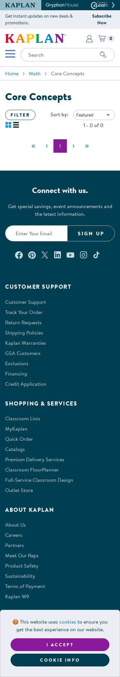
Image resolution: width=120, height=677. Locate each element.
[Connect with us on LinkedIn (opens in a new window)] (57, 254)
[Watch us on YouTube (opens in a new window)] (70, 254)
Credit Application (25, 383)
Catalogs (15, 449)
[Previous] (46, 146)
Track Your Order (24, 312)
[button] (112, 5)
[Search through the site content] (67, 54)
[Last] (87, 146)
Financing (16, 373)
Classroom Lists (22, 418)
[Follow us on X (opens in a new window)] (45, 254)
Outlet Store (19, 490)
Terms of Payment (25, 586)
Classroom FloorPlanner (32, 469)
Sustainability (20, 575)
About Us (15, 524)
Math (35, 73)
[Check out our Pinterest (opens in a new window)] (32, 254)
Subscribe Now (101, 19)
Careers (13, 534)
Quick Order (19, 438)
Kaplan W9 (17, 596)
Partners (14, 545)
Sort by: (59, 114)
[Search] (103, 54)
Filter (20, 115)
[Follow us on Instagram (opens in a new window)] (83, 254)
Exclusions (16, 363)
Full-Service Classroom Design (39, 479)
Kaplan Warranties (25, 342)
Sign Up (91, 233)
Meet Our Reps (22, 555)
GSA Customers (23, 353)
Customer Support (25, 301)
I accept (60, 644)
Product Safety (21, 565)
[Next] (73, 146)
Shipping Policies (24, 332)
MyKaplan (16, 428)
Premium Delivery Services (34, 459)
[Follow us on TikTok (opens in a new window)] (96, 254)
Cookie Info (60, 660)
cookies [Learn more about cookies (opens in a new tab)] (67, 621)
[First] (33, 146)
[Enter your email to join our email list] (36, 233)
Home (12, 73)
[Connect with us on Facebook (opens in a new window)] (19, 254)
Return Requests (23, 322)
